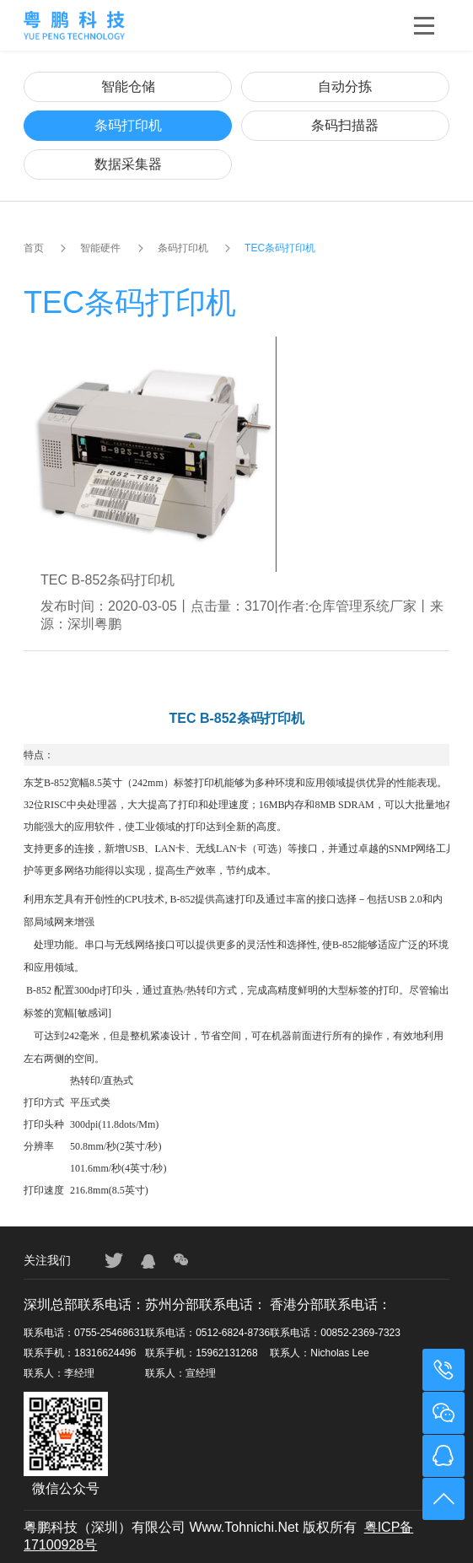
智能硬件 (100, 248)
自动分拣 (345, 86)
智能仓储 (128, 86)
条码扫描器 (345, 125)
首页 (34, 248)
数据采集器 (128, 164)
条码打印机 (128, 125)
